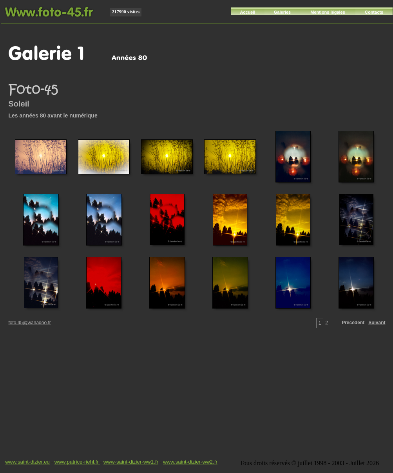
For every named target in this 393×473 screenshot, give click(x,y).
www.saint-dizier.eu (27, 462)
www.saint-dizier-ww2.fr (190, 462)
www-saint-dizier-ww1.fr (130, 462)
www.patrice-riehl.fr (77, 462)
